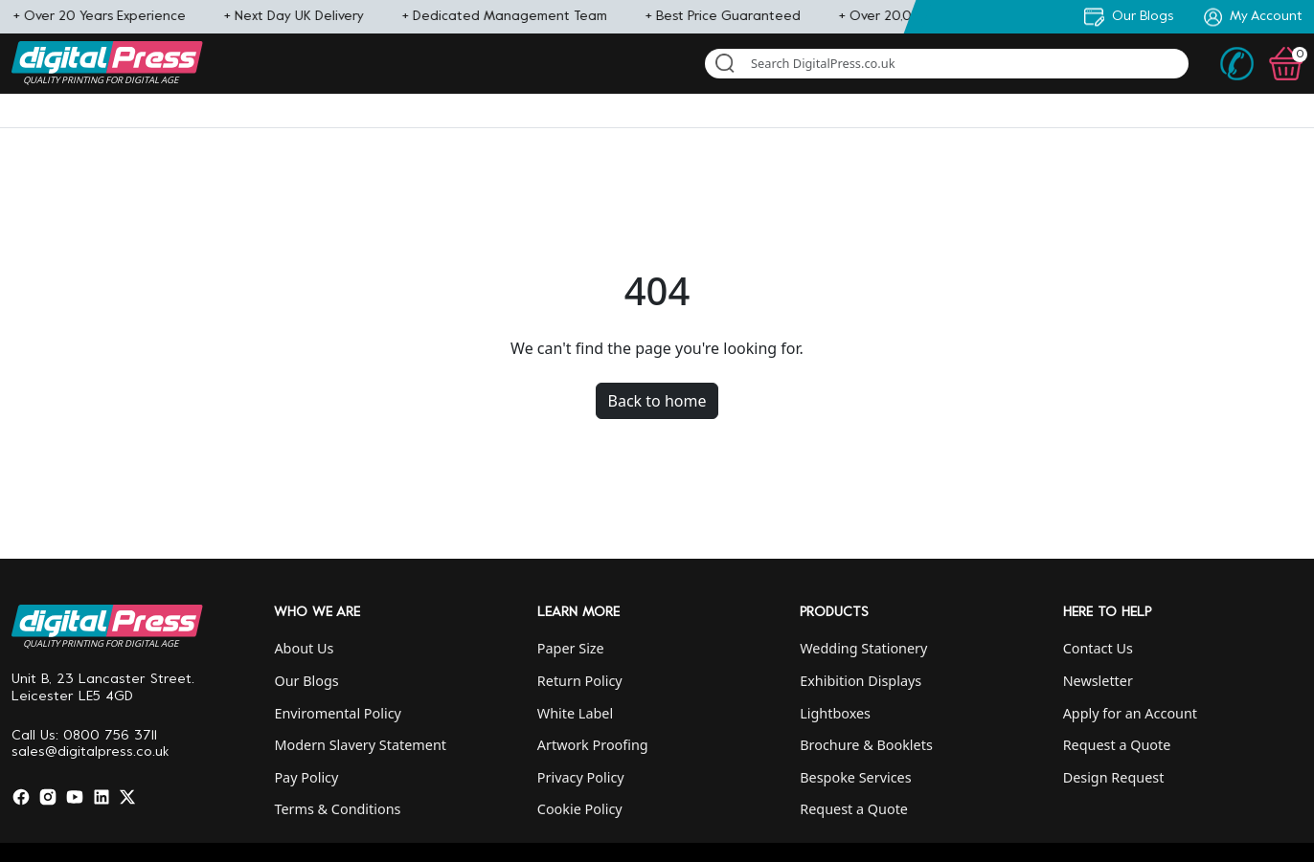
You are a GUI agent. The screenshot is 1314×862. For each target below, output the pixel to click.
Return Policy (580, 681)
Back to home (657, 400)
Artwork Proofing (592, 745)
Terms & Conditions (337, 809)
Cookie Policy (580, 809)
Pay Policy (306, 777)
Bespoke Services (855, 777)
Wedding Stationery (863, 648)
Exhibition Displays (860, 681)
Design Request (1114, 777)
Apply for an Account (1130, 713)
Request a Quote (854, 809)
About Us (303, 648)
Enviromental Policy (337, 713)
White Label (575, 713)
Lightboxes (835, 713)
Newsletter (1098, 681)
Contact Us (1098, 648)
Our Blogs (306, 681)
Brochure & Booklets (866, 745)
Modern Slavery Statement (360, 745)
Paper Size (570, 648)
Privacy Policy (580, 777)
